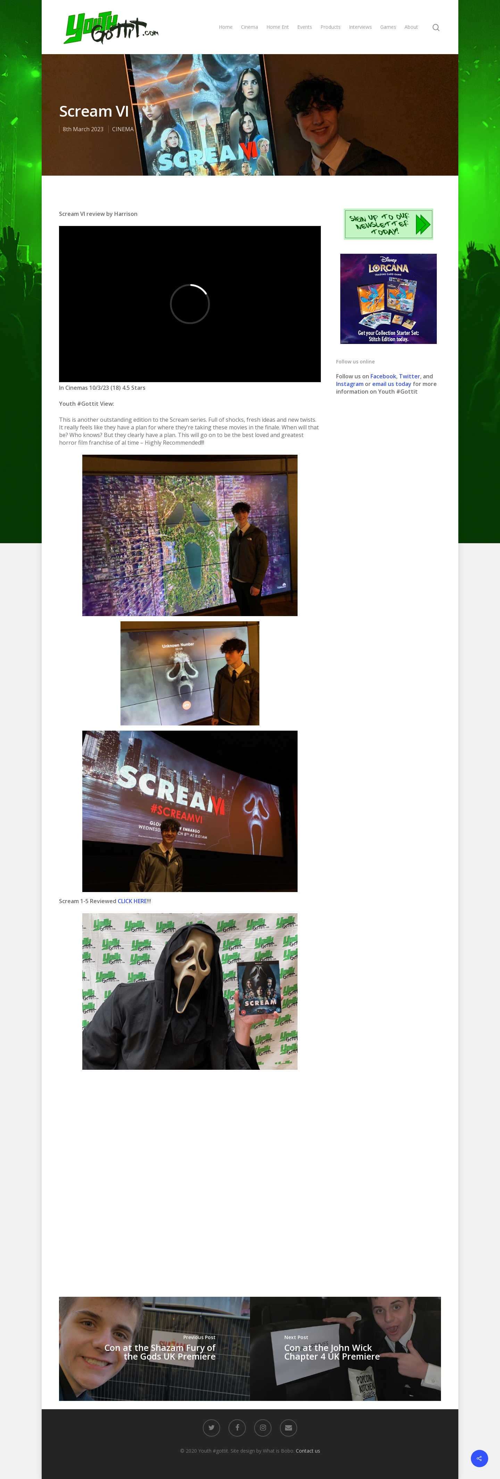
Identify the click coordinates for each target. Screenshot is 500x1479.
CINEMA (123, 129)
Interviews (360, 27)
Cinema (249, 27)
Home (226, 27)
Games (388, 27)
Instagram (350, 384)
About (411, 27)
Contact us (308, 1450)
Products (330, 27)
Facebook (383, 376)
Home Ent (277, 27)
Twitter (409, 376)
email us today (391, 384)
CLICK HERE (132, 901)
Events (304, 27)
